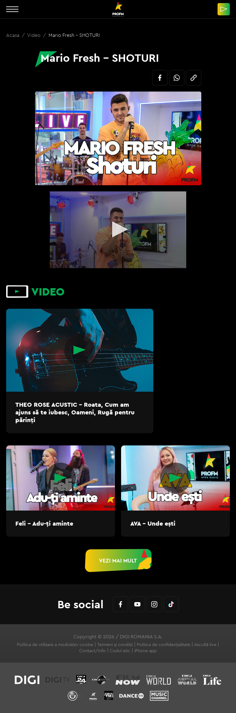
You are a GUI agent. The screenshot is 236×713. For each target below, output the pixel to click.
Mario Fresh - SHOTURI (74, 35)
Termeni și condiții (115, 644)
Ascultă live (205, 644)
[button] (118, 229)
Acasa (13, 35)
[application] (118, 229)
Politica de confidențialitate (163, 644)
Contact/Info (92, 650)
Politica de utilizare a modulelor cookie (55, 644)
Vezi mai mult (118, 560)
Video (34, 35)
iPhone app (145, 650)
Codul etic (120, 650)
